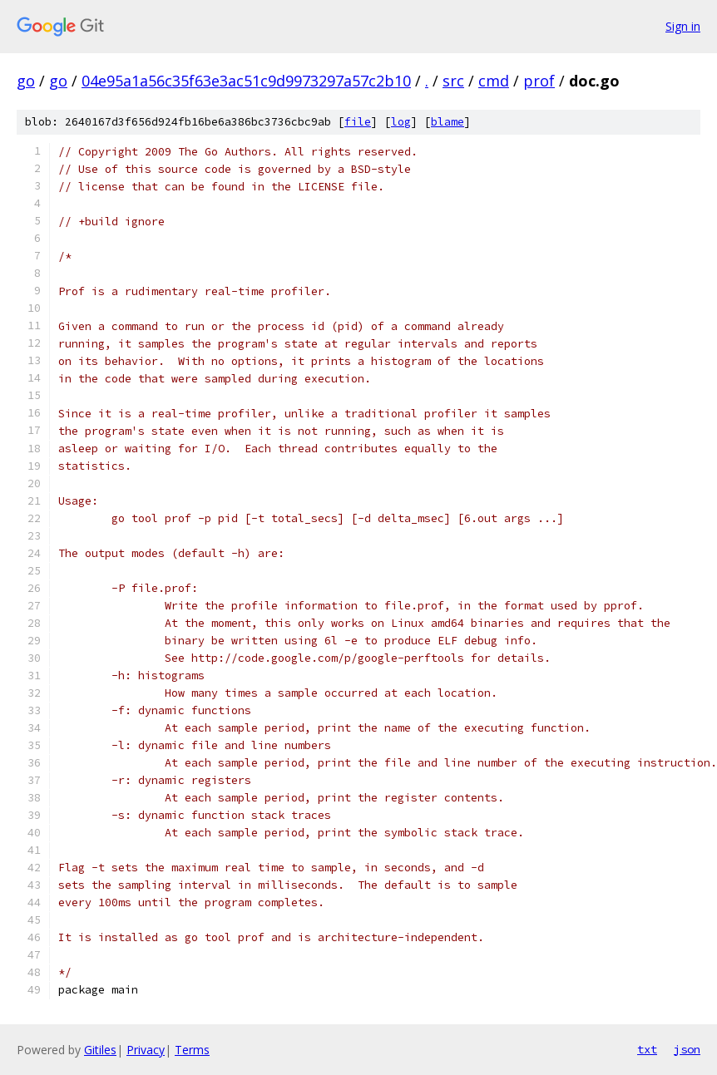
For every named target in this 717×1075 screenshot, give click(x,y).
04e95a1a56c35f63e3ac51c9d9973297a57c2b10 (246, 81)
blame (447, 122)
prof (539, 81)
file (357, 122)
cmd (493, 81)
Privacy (145, 1050)
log (401, 122)
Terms (192, 1050)
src (453, 81)
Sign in (682, 26)
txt (647, 1049)
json (687, 1049)
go (26, 81)
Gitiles (100, 1050)
